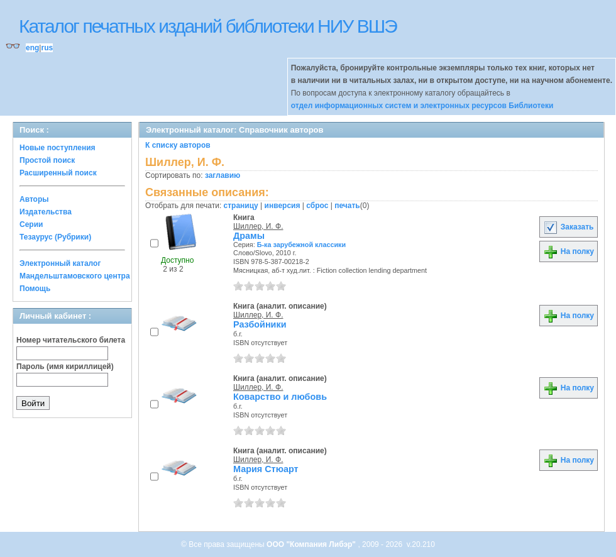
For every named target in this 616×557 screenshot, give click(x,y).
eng (32, 47)
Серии (31, 224)
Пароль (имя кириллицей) (65, 366)
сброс (317, 205)
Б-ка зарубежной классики (301, 244)
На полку (568, 251)
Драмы (249, 236)
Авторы (34, 199)
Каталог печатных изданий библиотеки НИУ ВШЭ (208, 26)
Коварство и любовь (280, 397)
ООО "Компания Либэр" (312, 544)
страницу (241, 205)
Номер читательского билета (70, 340)
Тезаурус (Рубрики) (55, 237)
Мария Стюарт (266, 469)
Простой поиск (47, 160)
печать (347, 205)
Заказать (568, 227)
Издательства (45, 211)
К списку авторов (178, 145)
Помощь (34, 288)
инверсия (282, 205)
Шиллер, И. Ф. (258, 226)
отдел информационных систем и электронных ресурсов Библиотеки (422, 105)
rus (47, 47)
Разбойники (260, 324)
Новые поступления (57, 147)
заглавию (222, 175)
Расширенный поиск (58, 172)
